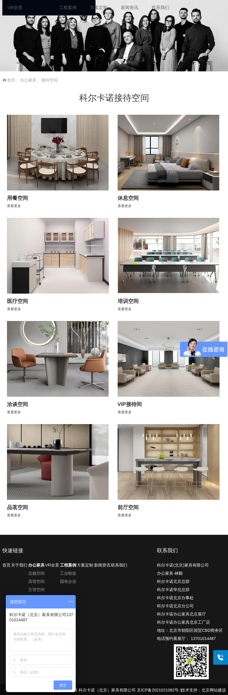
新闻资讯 (129, 7)
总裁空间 (36, 573)
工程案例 (68, 7)
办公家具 (28, 80)
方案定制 (98, 7)
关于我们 (19, 565)
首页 (11, 80)
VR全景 (15, 7)
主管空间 (36, 589)
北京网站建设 (214, 690)
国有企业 (68, 581)
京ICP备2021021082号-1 (159, 690)
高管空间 (36, 581)
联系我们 (160, 7)
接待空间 (49, 80)
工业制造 (68, 573)
